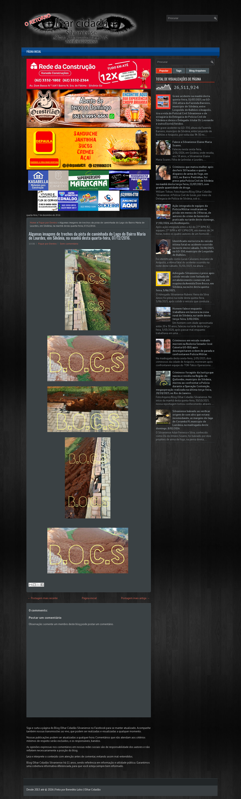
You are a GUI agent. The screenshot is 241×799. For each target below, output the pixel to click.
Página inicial (33, 51)
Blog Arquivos (197, 70)
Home (33, 222)
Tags (179, 70)
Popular (163, 70)
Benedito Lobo (74, 789)
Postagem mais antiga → (135, 598)
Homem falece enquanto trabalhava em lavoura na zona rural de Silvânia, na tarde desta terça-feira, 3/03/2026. (191, 314)
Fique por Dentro (48, 222)
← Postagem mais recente (43, 598)
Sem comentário (69, 243)
